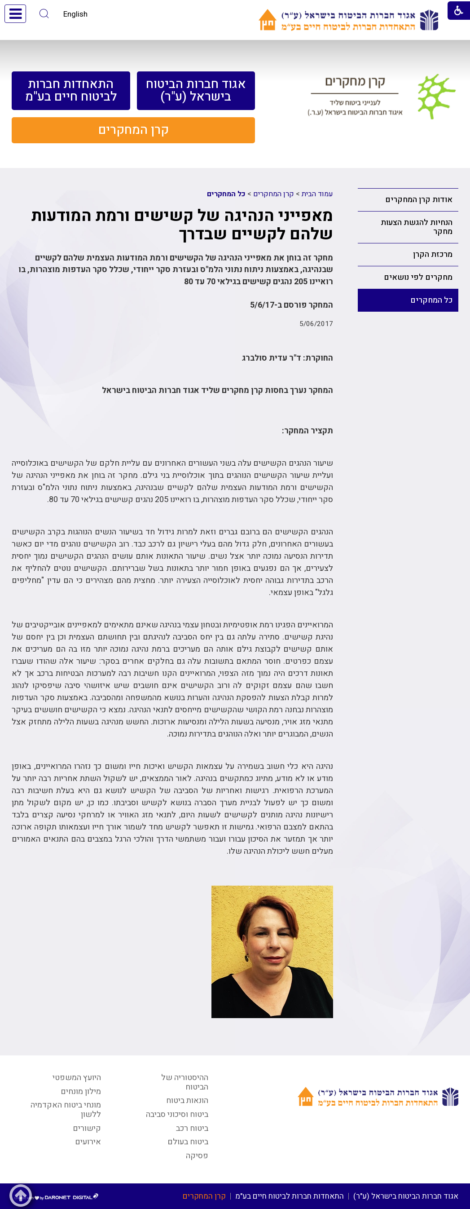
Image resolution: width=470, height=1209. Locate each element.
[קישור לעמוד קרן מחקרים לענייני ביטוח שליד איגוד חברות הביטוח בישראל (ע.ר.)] (382, 100)
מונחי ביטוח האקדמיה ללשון (66, 1110)
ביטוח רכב (192, 1128)
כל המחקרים (431, 300)
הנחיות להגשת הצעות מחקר (416, 227)
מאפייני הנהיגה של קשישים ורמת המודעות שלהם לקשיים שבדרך (182, 225)
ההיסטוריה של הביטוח (184, 1082)
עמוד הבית (317, 194)
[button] (44, 13)
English (75, 14)
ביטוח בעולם (187, 1142)
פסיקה (197, 1156)
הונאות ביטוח (187, 1100)
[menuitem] (196, 90)
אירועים (88, 1142)
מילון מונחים (81, 1091)
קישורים (87, 1128)
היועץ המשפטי (77, 1078)
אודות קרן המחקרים (418, 200)
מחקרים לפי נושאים (418, 277)
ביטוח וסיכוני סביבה (177, 1114)
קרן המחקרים (273, 194)
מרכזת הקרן (432, 254)
